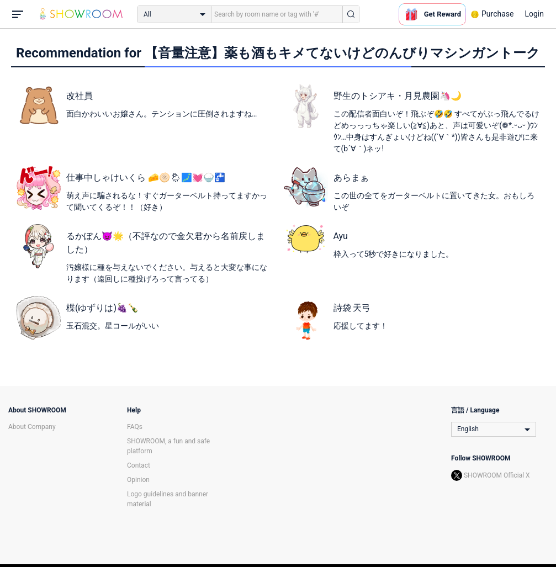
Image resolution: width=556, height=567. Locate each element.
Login (534, 13)
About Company (32, 427)
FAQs (134, 427)
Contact (138, 465)
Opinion (138, 480)
